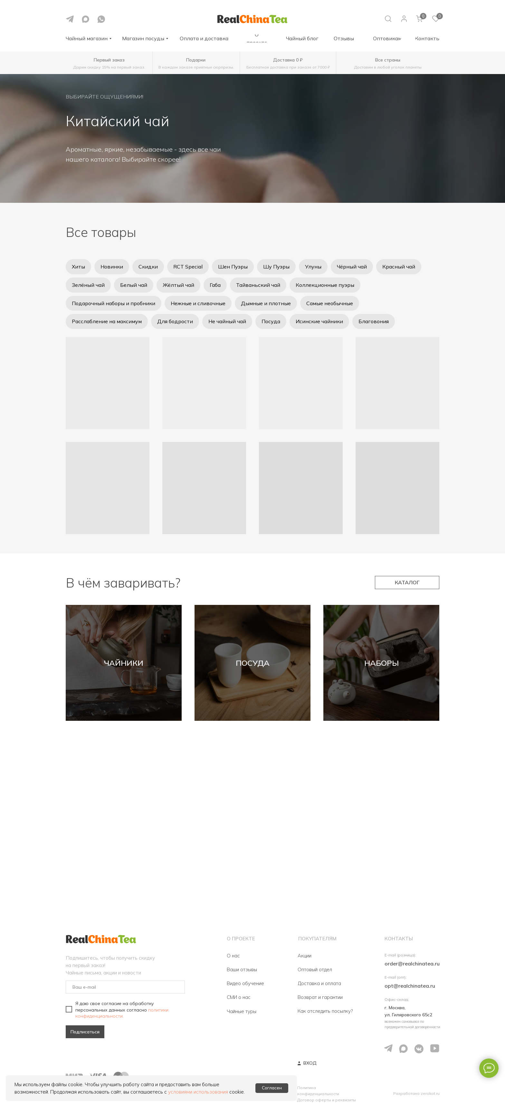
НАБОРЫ (381, 663)
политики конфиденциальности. (121, 1013)
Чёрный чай (352, 266)
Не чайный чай (227, 321)
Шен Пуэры (233, 266)
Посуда (271, 321)
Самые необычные (329, 303)
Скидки (148, 266)
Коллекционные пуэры (325, 285)
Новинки (111, 266)
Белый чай (133, 285)
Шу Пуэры (276, 266)
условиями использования (198, 1092)
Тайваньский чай (258, 285)
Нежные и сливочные (198, 303)
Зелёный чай (88, 285)
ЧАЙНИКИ (123, 663)
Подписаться (85, 1032)
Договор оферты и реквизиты (326, 1099)
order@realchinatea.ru (412, 963)
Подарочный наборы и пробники (113, 303)
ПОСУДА (253, 663)
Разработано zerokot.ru (416, 1093)
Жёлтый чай (178, 285)
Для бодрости (175, 321)
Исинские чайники (319, 321)
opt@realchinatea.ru (410, 986)
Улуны (313, 266)
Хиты (78, 266)
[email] (125, 987)
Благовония (373, 321)
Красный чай (398, 266)
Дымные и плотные (266, 303)
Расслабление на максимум (107, 321)
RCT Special (188, 266)
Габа (215, 285)
